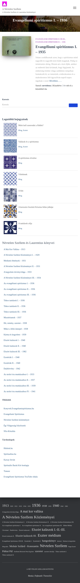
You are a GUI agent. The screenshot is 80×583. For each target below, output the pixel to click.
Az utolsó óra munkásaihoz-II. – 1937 (19, 380)
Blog (20, 130)
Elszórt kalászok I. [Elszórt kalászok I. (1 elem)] (24, 530)
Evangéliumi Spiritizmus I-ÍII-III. (50, 39)
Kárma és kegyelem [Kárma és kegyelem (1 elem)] (69, 541)
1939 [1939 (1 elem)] (49, 506)
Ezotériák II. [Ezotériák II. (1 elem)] (37, 541)
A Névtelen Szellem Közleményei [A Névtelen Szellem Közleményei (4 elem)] (28, 517)
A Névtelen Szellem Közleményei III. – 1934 (22, 278)
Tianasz (7, 471)
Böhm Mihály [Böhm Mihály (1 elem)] (67, 525)
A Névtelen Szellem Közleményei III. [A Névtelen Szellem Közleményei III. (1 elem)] (62, 522)
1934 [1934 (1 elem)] (24, 506)
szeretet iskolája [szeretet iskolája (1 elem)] (49, 551)
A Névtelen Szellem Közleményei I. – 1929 (21, 255)
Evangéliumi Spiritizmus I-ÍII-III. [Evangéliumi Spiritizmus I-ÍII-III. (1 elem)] (12, 541)
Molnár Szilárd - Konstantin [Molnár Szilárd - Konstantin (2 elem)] (24, 546)
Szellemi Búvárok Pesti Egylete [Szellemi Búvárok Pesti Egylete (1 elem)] (24, 551)
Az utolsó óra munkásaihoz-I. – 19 (18, 374)
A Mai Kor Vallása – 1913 (14, 249)
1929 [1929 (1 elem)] (11, 506)
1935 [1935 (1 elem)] (29, 506)
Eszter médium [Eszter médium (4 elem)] (49, 535)
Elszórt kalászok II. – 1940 (15, 346)
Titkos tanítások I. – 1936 (14, 300)
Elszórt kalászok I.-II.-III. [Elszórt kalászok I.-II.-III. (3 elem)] (48, 529)
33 (33, 374)
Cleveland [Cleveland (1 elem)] (5, 530)
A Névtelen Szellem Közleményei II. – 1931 (22, 266)
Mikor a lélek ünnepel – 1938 (16, 329)
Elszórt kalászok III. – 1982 (15, 351)
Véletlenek (22, 174)
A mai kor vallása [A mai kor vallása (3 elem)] (31, 511)
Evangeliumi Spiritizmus (14, 414)
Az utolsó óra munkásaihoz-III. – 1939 (20, 386)
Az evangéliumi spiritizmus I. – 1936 (19, 283)
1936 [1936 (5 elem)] (36, 505)
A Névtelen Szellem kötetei (39, 569)
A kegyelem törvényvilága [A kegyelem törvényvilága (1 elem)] (10, 512)
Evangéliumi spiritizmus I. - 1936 (50, 42)
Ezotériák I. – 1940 (11, 357)
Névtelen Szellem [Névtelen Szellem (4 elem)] (53, 546)
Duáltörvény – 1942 (12, 369)
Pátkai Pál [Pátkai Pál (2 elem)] (7, 551)
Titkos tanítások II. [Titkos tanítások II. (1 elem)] (8, 555)
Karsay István (9, 460)
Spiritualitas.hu (10, 454)
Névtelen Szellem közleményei (16, 420)
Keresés (5, 99)
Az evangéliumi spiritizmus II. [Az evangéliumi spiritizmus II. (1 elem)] (31, 525)
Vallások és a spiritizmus (28, 142)
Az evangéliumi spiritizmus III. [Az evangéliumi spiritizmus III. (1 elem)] (52, 525)
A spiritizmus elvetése (27, 158)
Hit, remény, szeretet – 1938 (15, 323)
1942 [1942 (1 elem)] (61, 506)
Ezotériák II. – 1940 (12, 363)
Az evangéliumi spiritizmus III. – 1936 (20, 295)
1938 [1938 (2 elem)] (44, 505)
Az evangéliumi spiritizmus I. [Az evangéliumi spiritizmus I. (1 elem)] (11, 525)
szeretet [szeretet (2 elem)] (39, 551)
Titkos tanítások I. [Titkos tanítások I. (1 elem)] (61, 551)
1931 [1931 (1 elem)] (15, 506)
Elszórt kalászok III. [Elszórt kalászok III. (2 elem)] (26, 535)
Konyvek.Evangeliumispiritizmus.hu (19, 408)
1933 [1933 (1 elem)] (20, 506)
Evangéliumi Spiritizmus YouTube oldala (21, 477)
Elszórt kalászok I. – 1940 (14, 340)
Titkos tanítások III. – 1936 (15, 312)
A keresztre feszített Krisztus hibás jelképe (35, 207)
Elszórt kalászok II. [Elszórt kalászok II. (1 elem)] (8, 536)
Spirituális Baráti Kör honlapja (16, 465)
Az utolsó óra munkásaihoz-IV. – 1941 (19, 391)
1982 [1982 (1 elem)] (66, 506)
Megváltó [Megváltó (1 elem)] (5, 546)
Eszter (25, 130)
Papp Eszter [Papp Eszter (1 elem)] (72, 546)
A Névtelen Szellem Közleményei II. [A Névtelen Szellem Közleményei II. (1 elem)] (37, 522)
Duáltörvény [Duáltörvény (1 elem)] (14, 530)
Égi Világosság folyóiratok (15, 426)
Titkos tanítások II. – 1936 (14, 306)
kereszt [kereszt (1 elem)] (59, 541)
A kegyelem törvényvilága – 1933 (18, 272)
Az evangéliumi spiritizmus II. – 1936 (19, 289)
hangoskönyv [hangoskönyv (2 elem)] (49, 540)
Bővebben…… (55, 81)
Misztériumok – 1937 (12, 317)
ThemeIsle (47, 576)
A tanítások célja (25, 223)
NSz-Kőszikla (9, 431)
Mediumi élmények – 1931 (15, 261)
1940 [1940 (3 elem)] (56, 505)
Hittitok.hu (8, 448)
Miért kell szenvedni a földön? (30, 125)
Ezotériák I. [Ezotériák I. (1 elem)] (28, 541)
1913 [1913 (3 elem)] (5, 505)
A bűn (20, 191)
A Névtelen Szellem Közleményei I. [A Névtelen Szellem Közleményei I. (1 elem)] (13, 522)
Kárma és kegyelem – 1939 (15, 335)
